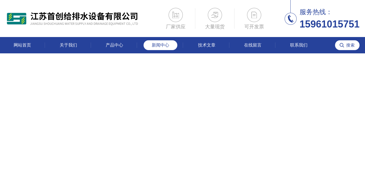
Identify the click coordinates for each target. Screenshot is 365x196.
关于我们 (68, 45)
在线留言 (252, 45)
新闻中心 (160, 45)
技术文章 (206, 45)
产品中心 (114, 45)
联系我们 (299, 45)
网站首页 (22, 45)
